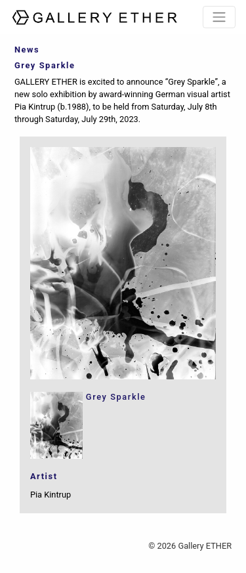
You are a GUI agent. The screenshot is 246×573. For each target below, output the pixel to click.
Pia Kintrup (50, 494)
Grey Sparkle (116, 397)
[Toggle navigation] (219, 17)
